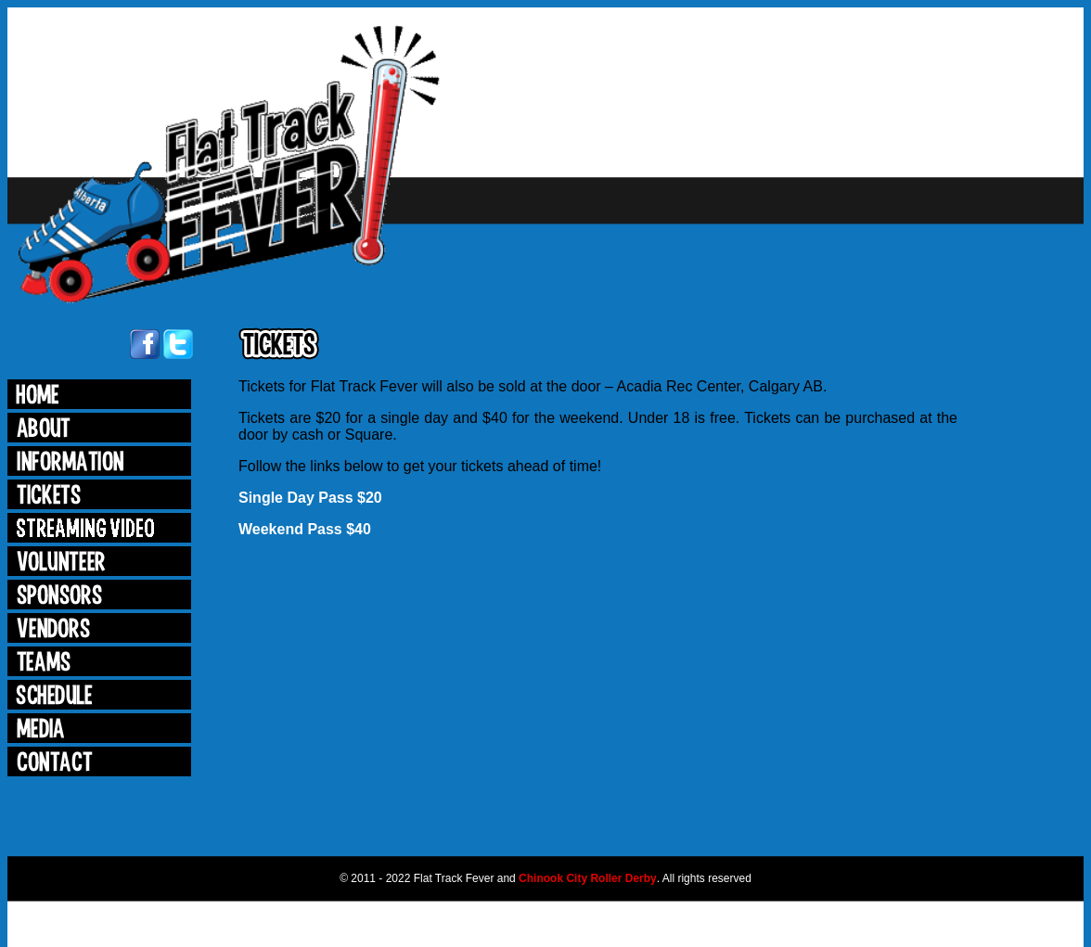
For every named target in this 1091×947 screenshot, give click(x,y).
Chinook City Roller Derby (588, 878)
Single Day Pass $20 (310, 497)
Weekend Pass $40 (304, 529)
